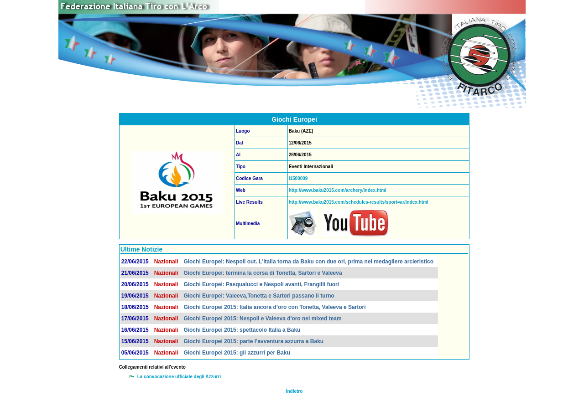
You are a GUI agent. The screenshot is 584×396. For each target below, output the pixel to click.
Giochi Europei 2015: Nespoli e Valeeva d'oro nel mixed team (262, 318)
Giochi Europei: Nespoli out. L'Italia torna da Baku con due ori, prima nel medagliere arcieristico (308, 261)
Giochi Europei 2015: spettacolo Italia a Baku (241, 330)
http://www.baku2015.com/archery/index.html (337, 190)
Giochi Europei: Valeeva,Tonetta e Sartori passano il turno (258, 296)
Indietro (294, 391)
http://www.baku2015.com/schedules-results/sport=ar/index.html (358, 202)
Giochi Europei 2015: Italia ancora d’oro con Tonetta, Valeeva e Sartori (274, 307)
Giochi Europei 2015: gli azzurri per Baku (236, 353)
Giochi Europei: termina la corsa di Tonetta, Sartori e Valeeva (262, 273)
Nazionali (166, 261)
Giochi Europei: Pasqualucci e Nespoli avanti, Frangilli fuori (261, 284)
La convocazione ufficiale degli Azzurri (179, 376)
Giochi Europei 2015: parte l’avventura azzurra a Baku (253, 341)
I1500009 (298, 178)
